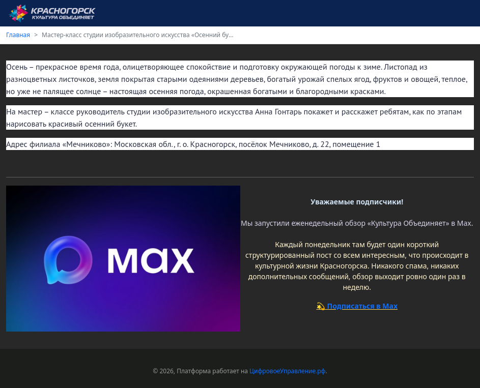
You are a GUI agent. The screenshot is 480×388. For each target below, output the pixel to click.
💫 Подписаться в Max (357, 306)
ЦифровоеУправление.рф (287, 371)
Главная (18, 35)
